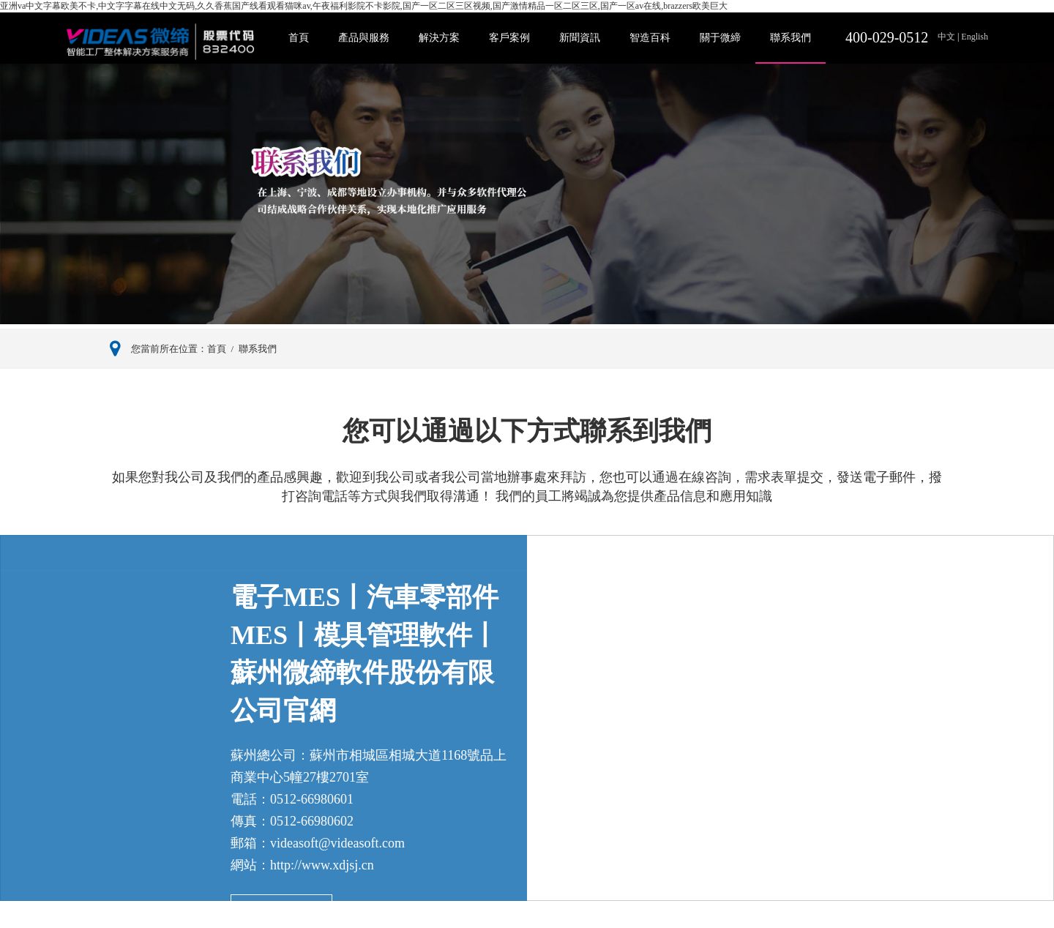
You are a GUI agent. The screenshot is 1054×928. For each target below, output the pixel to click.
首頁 (298, 37)
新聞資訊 (579, 37)
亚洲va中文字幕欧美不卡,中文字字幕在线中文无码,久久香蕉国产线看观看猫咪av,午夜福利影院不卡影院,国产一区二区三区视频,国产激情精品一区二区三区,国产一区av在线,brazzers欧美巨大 (364, 6)
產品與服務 (363, 37)
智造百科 (649, 37)
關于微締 (720, 37)
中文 (947, 36)
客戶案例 (509, 37)
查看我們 (282, 911)
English (973, 36)
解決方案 (439, 37)
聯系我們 (790, 37)
